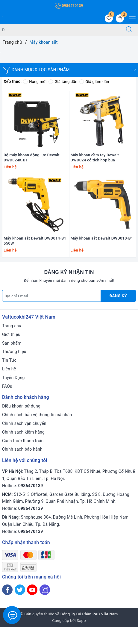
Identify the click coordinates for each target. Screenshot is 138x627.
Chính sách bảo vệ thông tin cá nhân (37, 414)
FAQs (7, 386)
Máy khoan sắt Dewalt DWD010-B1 (102, 238)
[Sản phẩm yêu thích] (109, 18)
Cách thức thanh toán (23, 440)
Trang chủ (11, 325)
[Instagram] (45, 589)
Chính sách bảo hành (22, 449)
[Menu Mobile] (130, 18)
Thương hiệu (14, 351)
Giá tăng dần (62, 81)
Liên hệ (9, 368)
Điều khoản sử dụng (21, 406)
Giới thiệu (11, 334)
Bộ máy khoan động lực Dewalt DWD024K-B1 (32, 157)
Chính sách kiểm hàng (23, 432)
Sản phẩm (12, 343)
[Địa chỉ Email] (51, 296)
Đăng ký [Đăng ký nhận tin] (118, 295)
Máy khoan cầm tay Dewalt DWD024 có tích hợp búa (95, 157)
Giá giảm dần (94, 81)
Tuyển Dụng (13, 377)
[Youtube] (32, 589)
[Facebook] (7, 589)
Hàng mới (34, 81)
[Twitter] (20, 589)
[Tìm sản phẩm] (60, 30)
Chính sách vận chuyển (24, 423)
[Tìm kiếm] (129, 30)
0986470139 (69, 5)
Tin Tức (9, 360)
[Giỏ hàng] (120, 18)
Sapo (81, 620)
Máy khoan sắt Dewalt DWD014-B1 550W (35, 241)
